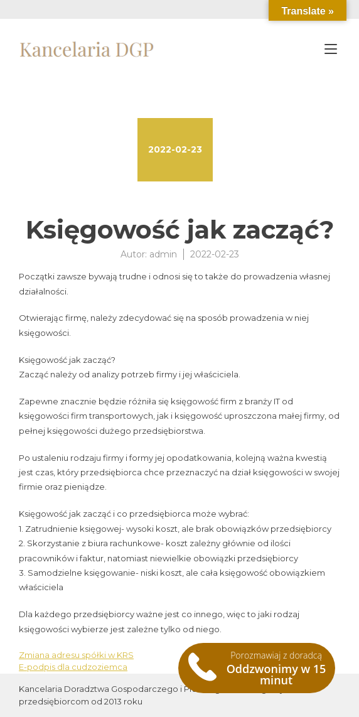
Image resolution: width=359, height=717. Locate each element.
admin (163, 254)
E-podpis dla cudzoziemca (73, 667)
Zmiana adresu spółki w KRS (76, 655)
